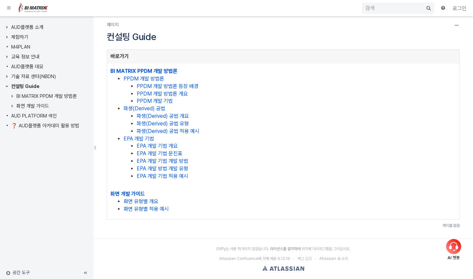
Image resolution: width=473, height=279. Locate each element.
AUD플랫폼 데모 (27, 67)
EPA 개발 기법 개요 (157, 146)
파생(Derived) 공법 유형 (163, 123)
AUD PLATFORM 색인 (34, 116)
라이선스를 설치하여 (285, 249)
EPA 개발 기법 (139, 139)
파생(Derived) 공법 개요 (163, 116)
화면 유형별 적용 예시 (146, 209)
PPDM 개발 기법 (155, 101)
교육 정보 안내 (25, 57)
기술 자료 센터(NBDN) (33, 76)
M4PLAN (20, 47)
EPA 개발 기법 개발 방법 (162, 161)
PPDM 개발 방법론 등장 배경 (167, 86)
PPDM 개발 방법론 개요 (162, 94)
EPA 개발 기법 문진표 (159, 153)
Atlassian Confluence (238, 258)
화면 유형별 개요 (141, 201)
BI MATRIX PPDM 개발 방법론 (46, 96)
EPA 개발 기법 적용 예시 (162, 176)
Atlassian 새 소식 (333, 258)
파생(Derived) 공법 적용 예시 (168, 131)
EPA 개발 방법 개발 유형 (162, 168)
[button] (9, 8)
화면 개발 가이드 (32, 106)
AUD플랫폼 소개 (27, 27)
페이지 (113, 24)
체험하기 (19, 37)
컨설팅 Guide (25, 86)
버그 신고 (305, 258)
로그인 (459, 8)
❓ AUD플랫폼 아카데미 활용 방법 (45, 126)
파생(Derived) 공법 (144, 108)
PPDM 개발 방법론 (144, 78)
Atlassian (283, 268)
